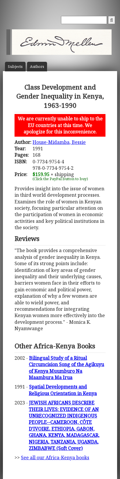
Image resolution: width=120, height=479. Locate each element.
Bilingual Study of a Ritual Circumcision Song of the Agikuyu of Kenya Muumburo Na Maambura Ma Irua (66, 368)
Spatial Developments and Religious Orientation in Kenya (63, 390)
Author (37, 66)
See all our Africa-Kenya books (55, 457)
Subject (15, 66)
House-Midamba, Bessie (59, 142)
